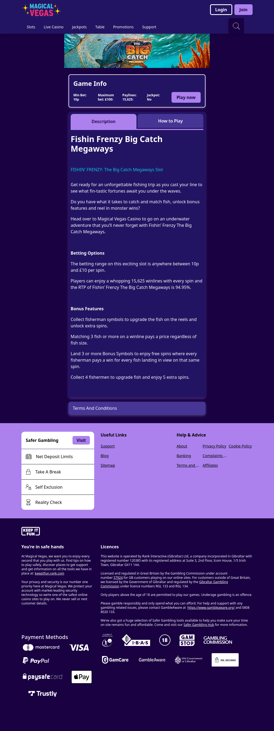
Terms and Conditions (188, 465)
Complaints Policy (214, 455)
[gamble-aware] (57, 532)
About (182, 446)
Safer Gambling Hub (199, 624)
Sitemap (108, 465)
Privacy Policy (214, 446)
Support (108, 446)
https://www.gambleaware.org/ (211, 607)
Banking (184, 455)
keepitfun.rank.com (49, 573)
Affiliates (210, 465)
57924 (118, 577)
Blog (105, 455)
